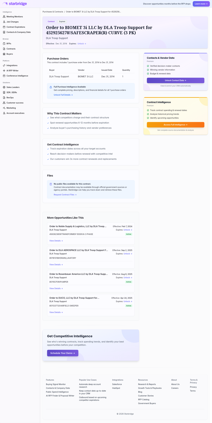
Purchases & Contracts (53, 11)
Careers (174, 388)
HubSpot (116, 388)
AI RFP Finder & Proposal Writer (60, 396)
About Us (175, 384)
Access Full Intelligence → (175, 125)
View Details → (56, 241)
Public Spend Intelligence (57, 392)
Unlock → (82, 43)
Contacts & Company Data (58, 388)
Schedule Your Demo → (62, 353)
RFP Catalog (143, 399)
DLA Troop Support (57, 38)
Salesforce (117, 384)
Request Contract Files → (65, 194)
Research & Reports (147, 384)
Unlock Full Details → (63, 95)
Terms (193, 391)
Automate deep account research (90, 385)
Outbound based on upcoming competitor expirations (92, 398)
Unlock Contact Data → (175, 80)
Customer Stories (146, 396)
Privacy (193, 387)
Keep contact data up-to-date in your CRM (92, 392)
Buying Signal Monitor (56, 384)
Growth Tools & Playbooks (150, 388)
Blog (140, 392)
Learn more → (201, 4)
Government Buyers (147, 403)
